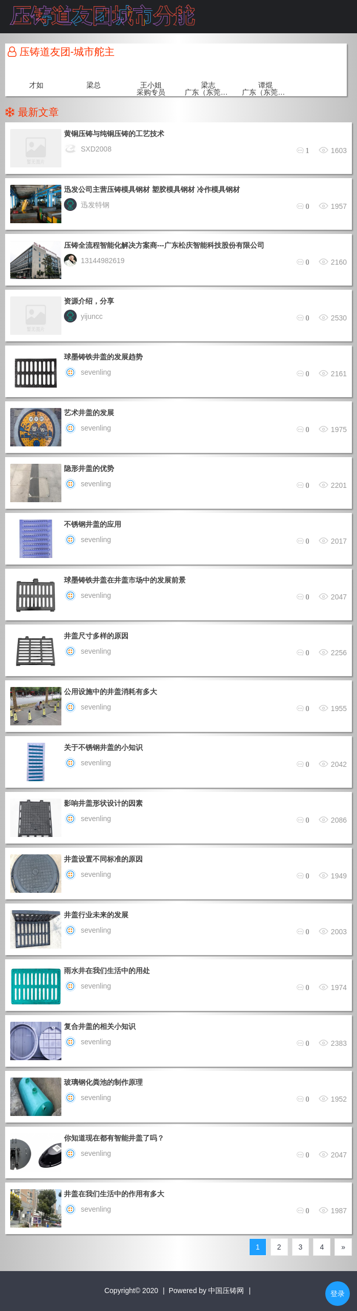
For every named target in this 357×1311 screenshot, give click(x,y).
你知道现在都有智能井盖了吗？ (114, 1138)
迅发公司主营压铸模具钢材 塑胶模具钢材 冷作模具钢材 (152, 189)
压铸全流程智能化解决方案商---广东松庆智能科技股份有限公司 (164, 245)
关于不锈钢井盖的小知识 (103, 747)
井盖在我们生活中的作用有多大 (114, 1194)
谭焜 (265, 85)
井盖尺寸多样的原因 (96, 636)
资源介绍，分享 (89, 301)
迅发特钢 (86, 205)
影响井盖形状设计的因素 (103, 803)
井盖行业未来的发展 (96, 915)
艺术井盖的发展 (89, 413)
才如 (36, 85)
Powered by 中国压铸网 (206, 1290)
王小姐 (151, 85)
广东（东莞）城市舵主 (208, 92)
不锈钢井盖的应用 (92, 524)
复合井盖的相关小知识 (100, 1026)
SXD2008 (87, 149)
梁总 (93, 85)
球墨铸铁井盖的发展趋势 (103, 357)
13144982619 (94, 260)
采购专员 (151, 92)
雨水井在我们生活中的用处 (107, 970)
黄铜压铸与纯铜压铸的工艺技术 (114, 134)
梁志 (208, 85)
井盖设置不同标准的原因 (103, 859)
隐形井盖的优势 (89, 468)
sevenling (87, 372)
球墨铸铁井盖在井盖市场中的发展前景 (125, 580)
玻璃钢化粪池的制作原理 (103, 1082)
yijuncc (83, 316)
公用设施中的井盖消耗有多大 (110, 691)
